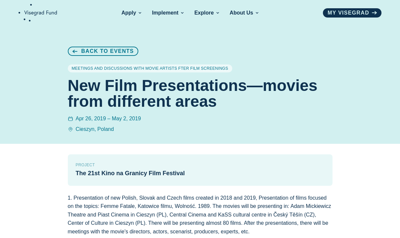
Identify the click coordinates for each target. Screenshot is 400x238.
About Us (244, 13)
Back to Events (103, 51)
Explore (206, 13)
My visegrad (352, 13)
